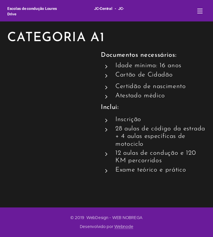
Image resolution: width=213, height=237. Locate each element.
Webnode (123, 226)
